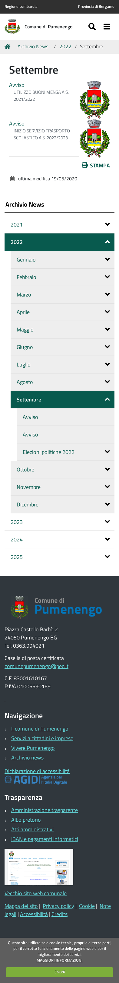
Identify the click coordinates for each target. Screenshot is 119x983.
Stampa (96, 165)
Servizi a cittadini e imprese (42, 738)
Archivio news (27, 757)
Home (8, 46)
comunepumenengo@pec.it (36, 666)
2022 (65, 46)
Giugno (63, 347)
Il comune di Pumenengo (39, 729)
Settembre (63, 399)
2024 (60, 539)
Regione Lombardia (21, 6)
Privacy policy (58, 906)
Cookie (87, 906)
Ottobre (63, 469)
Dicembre (63, 504)
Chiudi (60, 972)
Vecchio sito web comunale (36, 893)
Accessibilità (34, 914)
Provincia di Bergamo (96, 6)
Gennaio (63, 259)
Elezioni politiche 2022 (66, 452)
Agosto (63, 382)
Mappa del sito (21, 906)
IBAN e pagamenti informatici (44, 839)
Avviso (17, 85)
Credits (59, 914)
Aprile (63, 312)
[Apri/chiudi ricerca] (92, 26)
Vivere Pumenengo (33, 748)
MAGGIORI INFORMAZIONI (60, 960)
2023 (60, 522)
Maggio (63, 329)
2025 (60, 557)
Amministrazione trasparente (44, 810)
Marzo (63, 294)
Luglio (63, 364)
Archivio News (33, 46)
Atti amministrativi (32, 829)
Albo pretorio (26, 820)
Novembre (63, 487)
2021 (60, 224)
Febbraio (63, 277)
